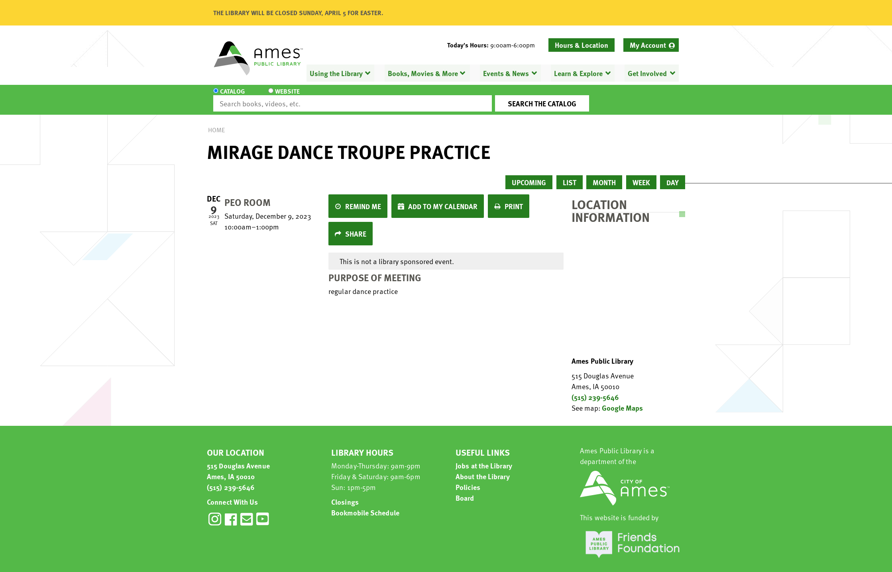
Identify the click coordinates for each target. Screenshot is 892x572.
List (569, 175)
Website (280, 96)
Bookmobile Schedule (365, 505)
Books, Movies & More (423, 73)
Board (465, 490)
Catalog (232, 96)
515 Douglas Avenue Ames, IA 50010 (238, 463)
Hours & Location (581, 44)
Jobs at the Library (484, 458)
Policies (468, 479)
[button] (494, 45)
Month (604, 175)
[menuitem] (651, 45)
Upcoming (529, 175)
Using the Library (336, 73)
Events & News (506, 73)
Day (672, 175)
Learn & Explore (578, 73)
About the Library (483, 469)
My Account (648, 44)
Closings (345, 494)
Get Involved (647, 73)
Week (641, 175)
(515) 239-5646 (595, 389)
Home (216, 122)
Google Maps (622, 400)
